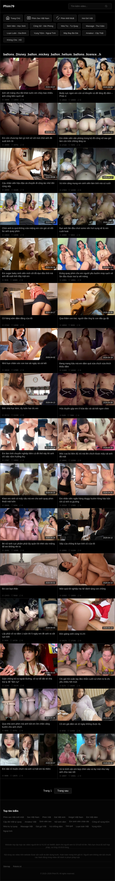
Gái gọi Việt (41, 826)
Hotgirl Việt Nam (75, 817)
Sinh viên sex (45, 821)
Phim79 (8, 6)
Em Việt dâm (92, 817)
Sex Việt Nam (33, 817)
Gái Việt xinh (59, 817)
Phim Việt (46, 817)
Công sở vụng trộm (100, 822)
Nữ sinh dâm (60, 822)
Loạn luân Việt (82, 826)
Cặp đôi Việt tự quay (12, 822)
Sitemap (6, 866)
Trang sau (62, 790)
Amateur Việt (30, 822)
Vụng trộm (96, 826)
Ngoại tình (7, 831)
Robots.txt (17, 866)
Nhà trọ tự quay (10, 826)
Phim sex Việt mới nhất (13, 817)
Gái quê (69, 826)
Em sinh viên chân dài (79, 821)
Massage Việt (26, 826)
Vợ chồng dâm (56, 826)
